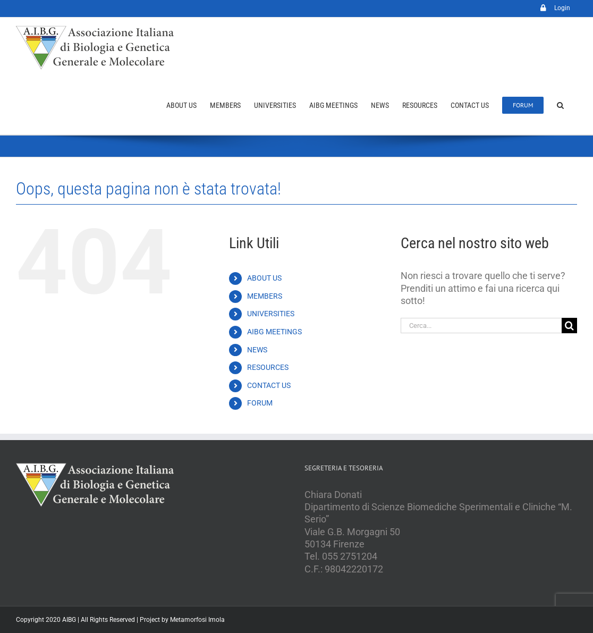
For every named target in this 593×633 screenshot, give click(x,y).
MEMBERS (264, 296)
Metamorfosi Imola (197, 619)
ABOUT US (264, 278)
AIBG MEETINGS (274, 331)
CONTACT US (269, 385)
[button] (560, 105)
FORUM (260, 403)
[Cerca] (569, 325)
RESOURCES (268, 367)
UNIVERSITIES (270, 313)
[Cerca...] (481, 325)
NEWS (257, 349)
